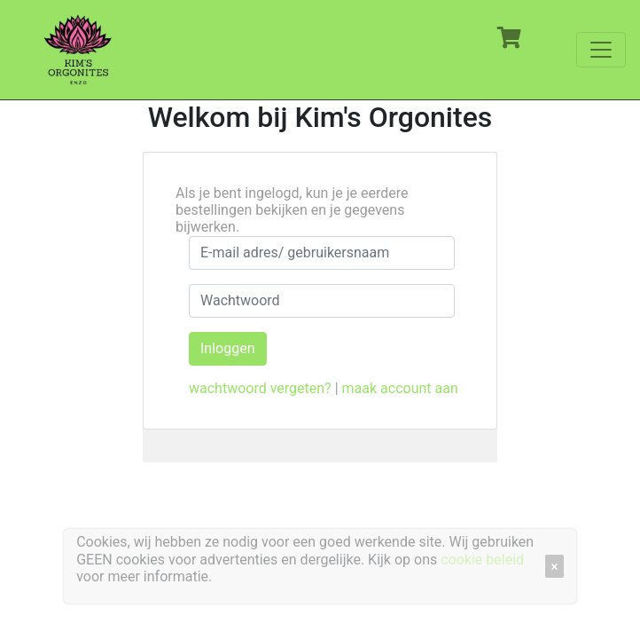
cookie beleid (482, 559)
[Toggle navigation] (601, 49)
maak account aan (400, 388)
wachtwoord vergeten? (260, 388)
